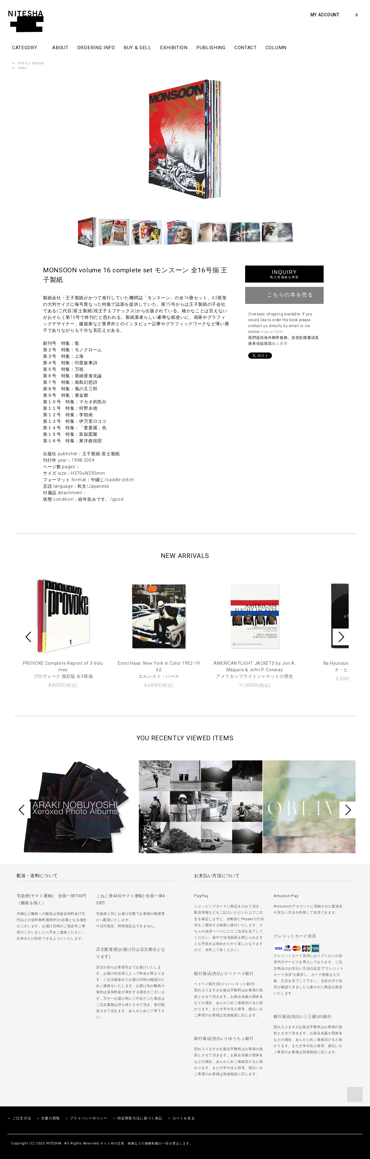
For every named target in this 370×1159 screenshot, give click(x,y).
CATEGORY (28, 47)
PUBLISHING (211, 47)
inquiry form (271, 332)
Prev (29, 637)
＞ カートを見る (181, 1118)
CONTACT (245, 47)
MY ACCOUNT (324, 14)
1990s (22, 68)
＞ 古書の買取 (48, 1118)
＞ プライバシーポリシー (86, 1118)
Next (341, 637)
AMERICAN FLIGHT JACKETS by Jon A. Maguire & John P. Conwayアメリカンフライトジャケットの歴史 (255, 670)
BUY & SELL (137, 47)
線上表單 (280, 343)
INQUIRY (284, 274)
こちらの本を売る (284, 294)
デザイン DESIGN (31, 63)
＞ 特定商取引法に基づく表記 (138, 1118)
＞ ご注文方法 (19, 1118)
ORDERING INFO (96, 47)
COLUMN (276, 47)
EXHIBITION (174, 47)
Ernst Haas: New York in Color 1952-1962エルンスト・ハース (159, 670)
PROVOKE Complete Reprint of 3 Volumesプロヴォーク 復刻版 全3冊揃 (63, 670)
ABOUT (60, 47)
